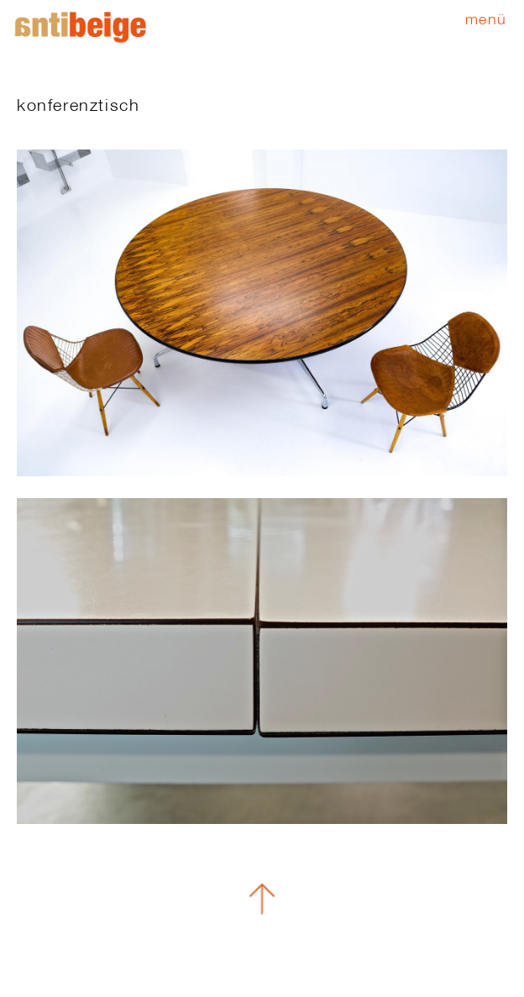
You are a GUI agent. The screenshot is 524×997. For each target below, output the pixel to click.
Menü (486, 19)
